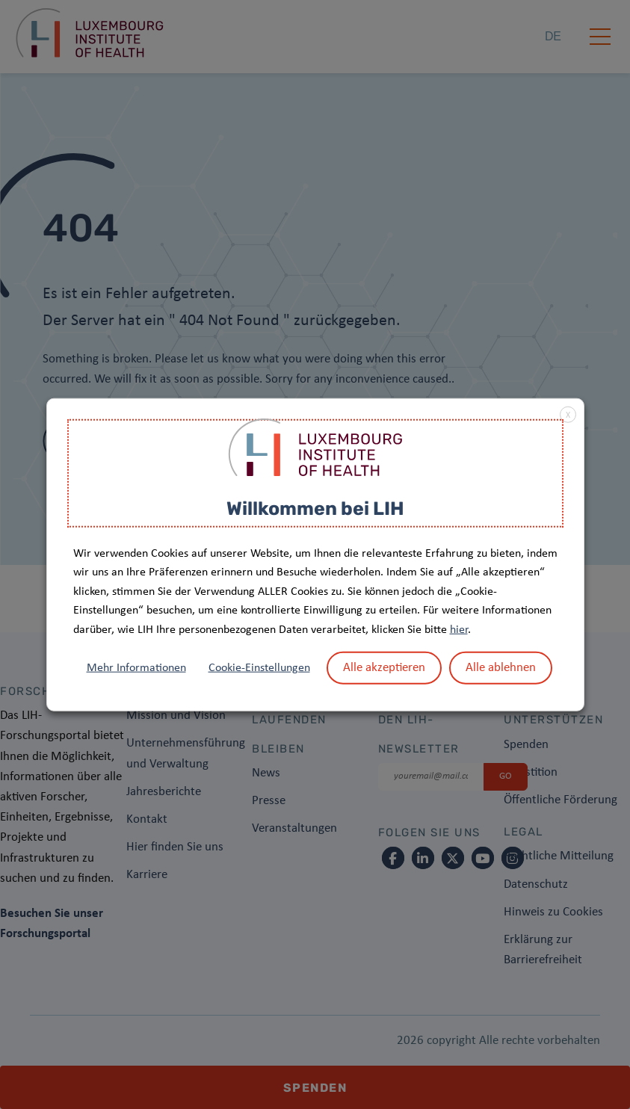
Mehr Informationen (136, 667)
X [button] (568, 415)
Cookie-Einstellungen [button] (259, 667)
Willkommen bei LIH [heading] (315, 508)
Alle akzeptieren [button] (384, 667)
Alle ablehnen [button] (501, 667)
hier (459, 630)
